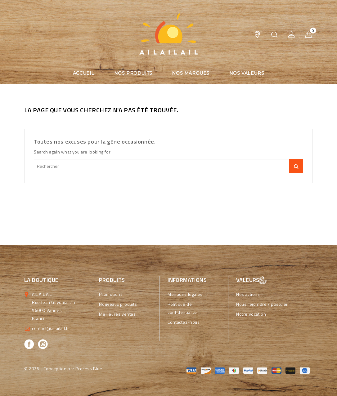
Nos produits (133, 73)
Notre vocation (251, 314)
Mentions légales (185, 294)
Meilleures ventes (117, 314)
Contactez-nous (184, 322)
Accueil (83, 73)
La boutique (41, 280)
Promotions (111, 294)
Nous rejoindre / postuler (262, 304)
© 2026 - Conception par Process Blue (63, 368)
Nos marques (190, 73)
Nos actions (248, 294)
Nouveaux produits (118, 304)
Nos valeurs (246, 73)
